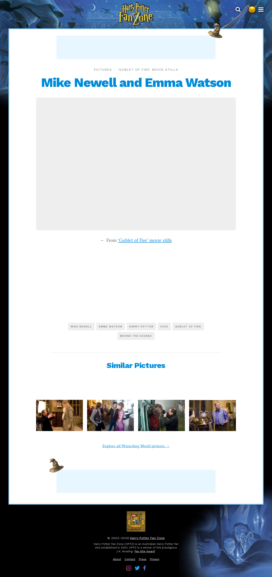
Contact (130, 559)
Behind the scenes (136, 335)
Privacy (154, 559)
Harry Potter (141, 326)
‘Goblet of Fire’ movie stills (148, 70)
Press (142, 559)
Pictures (103, 70)
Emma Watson (110, 326)
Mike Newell (81, 326)
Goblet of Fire (188, 326)
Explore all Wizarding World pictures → (136, 446)
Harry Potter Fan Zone (147, 538)
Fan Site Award (145, 551)
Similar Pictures (136, 365)
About (117, 559)
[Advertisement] (136, 47)
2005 (164, 326)
